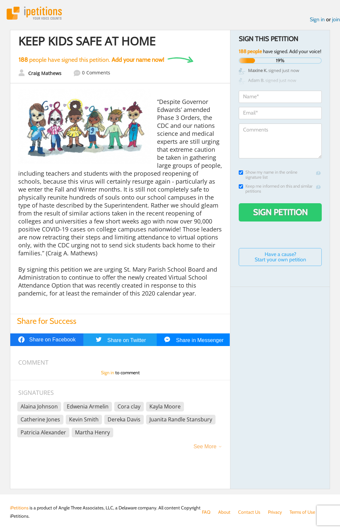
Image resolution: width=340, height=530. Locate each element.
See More (205, 446)
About (224, 512)
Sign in (317, 19)
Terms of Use (302, 512)
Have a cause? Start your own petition (280, 257)
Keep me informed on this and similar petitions (275, 189)
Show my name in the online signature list (268, 175)
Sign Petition (280, 212)
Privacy (275, 512)
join (336, 19)
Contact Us (249, 512)
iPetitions (34, 13)
